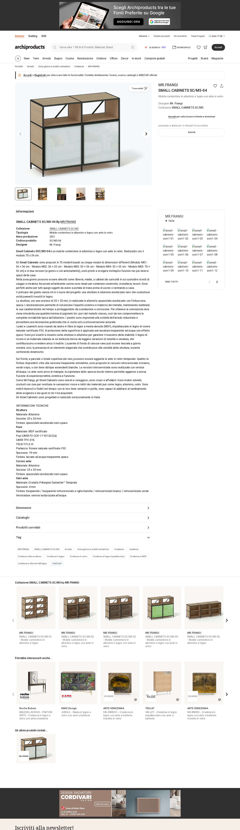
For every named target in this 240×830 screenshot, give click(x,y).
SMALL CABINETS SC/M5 (187, 107)
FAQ (17, 777)
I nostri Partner (23, 773)
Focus (71, 787)
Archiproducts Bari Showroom (31, 797)
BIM (43, 36)
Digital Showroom (182, 801)
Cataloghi (22, 517)
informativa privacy (75, 724)
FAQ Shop (125, 817)
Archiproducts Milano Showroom (32, 793)
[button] (144, 36)
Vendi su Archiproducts (185, 773)
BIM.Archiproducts (77, 807)
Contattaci (20, 783)
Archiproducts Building (80, 813)
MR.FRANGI (168, 85)
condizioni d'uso (54, 724)
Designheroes (75, 817)
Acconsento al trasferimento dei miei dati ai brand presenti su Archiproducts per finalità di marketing (61, 717)
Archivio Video (75, 803)
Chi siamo (20, 763)
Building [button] (32, 36)
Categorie (73, 763)
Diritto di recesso (129, 803)
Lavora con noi (23, 787)
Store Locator (127, 783)
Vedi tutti (57, 563)
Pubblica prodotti (162, 36)
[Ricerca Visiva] (132, 47)
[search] (54, 47)
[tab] (149, 36)
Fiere (70, 783)
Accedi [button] (218, 47)
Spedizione (126, 793)
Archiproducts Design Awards (31, 803)
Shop (123, 777)
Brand (71, 767)
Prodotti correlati (28, 527)
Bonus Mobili (127, 787)
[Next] (146, 134)
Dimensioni (23, 508)
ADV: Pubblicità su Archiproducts (190, 783)
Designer (72, 773)
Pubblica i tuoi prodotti (184, 763)
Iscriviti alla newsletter (27, 807)
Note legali (125, 813)
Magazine (73, 777)
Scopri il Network (24, 767)
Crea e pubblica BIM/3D (185, 767)
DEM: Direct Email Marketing (187, 777)
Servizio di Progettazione (133, 767)
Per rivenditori (180, 36)
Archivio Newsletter (78, 793)
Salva (192, 132)
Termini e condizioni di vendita (136, 807)
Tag (18, 537)
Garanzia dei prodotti (131, 797)
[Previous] (20, 134)
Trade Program (198, 36)
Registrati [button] (40, 75)
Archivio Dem (75, 797)
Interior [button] (19, 36)
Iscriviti (108, 707)
